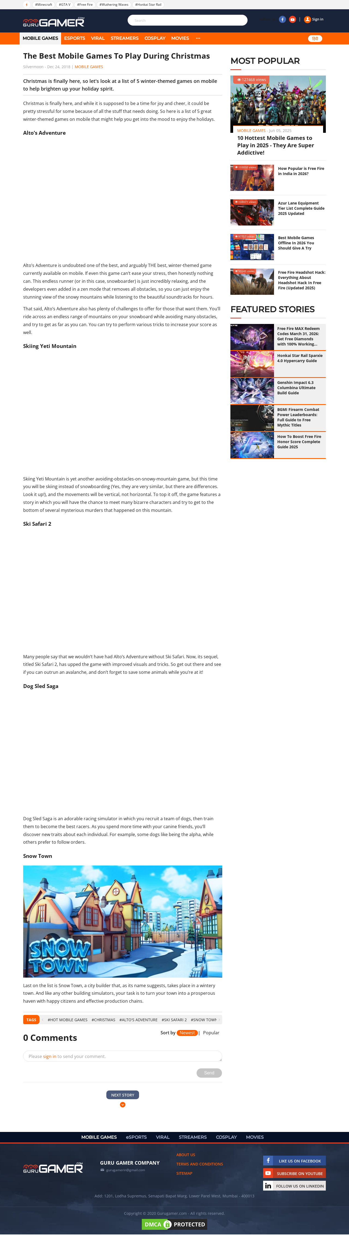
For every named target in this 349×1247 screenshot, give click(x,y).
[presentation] (42, 1019)
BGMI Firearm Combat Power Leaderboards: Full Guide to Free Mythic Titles (298, 417)
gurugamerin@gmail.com (125, 1170)
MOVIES (180, 38)
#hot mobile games (68, 1019)
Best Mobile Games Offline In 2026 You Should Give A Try (296, 243)
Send (209, 1073)
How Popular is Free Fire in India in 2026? (301, 171)
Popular (211, 1033)
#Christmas (103, 1019)
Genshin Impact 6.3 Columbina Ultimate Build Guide (296, 387)
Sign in (313, 19)
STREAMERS (125, 38)
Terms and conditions (199, 1164)
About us (185, 1154)
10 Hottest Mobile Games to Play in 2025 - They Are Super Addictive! (275, 145)
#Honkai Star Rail (148, 4)
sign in (49, 1056)
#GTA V (64, 4)
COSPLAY (155, 38)
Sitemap (184, 1173)
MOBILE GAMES (40, 38)
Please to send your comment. (67, 1056)
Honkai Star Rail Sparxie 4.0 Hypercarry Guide (300, 358)
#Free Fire (85, 4)
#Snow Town (204, 1019)
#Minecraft (43, 4)
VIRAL (98, 38)
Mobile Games (89, 66)
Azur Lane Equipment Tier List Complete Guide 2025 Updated (301, 208)
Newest (187, 1033)
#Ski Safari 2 (174, 1019)
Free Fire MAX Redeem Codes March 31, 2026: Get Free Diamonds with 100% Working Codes (298, 336)
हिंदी (315, 38)
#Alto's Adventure (138, 1019)
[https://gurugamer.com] (53, 1167)
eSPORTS (74, 38)
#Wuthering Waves (114, 4)
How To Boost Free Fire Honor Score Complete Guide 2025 (299, 441)
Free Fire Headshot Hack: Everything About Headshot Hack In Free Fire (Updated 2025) (302, 280)
